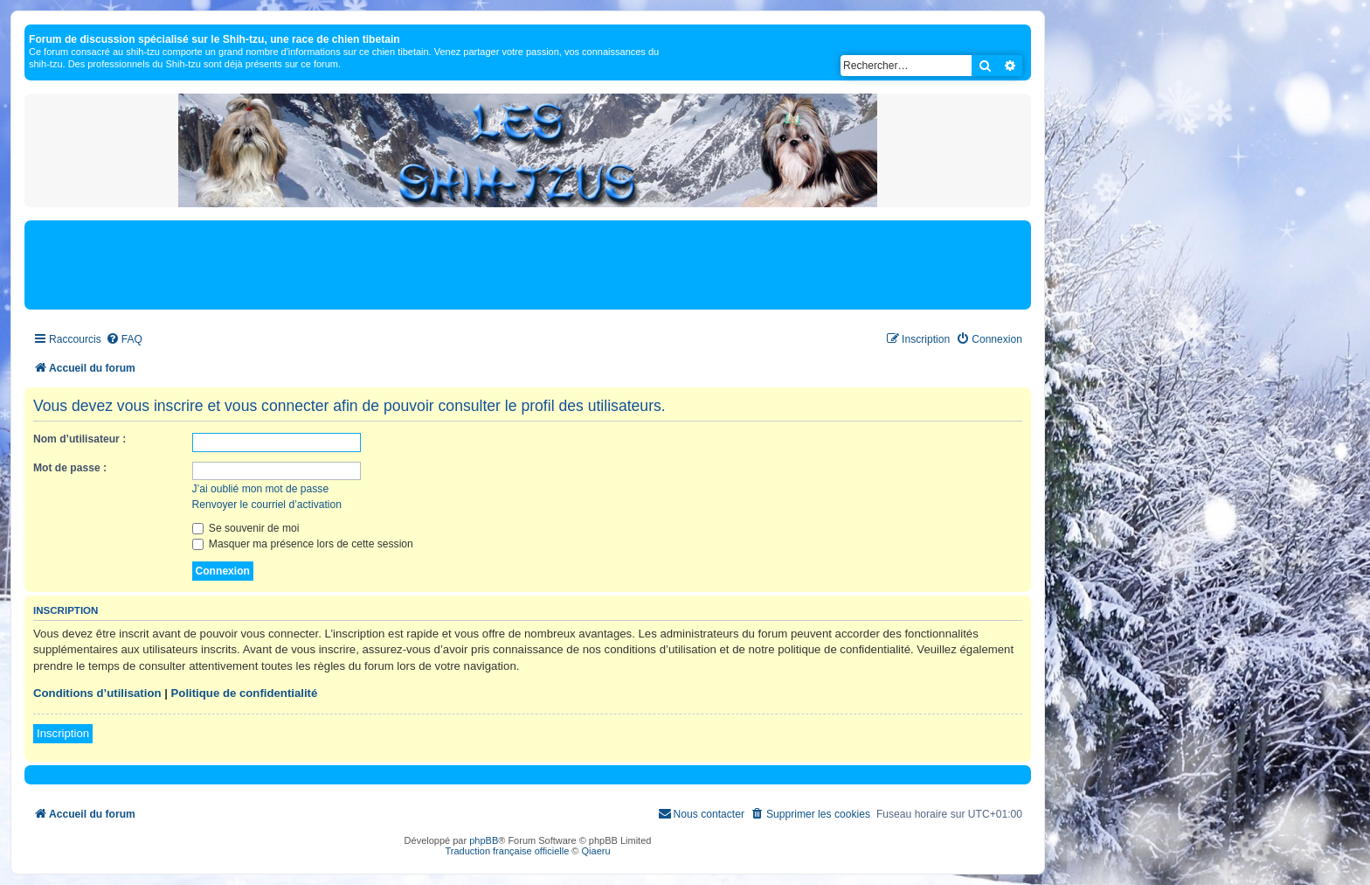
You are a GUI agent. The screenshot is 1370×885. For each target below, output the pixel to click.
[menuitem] (124, 340)
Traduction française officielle (507, 851)
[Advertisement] (528, 264)
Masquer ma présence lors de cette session (302, 544)
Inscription (63, 733)
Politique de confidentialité (244, 693)
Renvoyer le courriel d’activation (267, 504)
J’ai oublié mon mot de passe (260, 489)
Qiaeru (596, 851)
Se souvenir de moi (246, 528)
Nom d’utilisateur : (79, 439)
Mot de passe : (70, 468)
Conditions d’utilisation (97, 693)
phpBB (483, 840)
